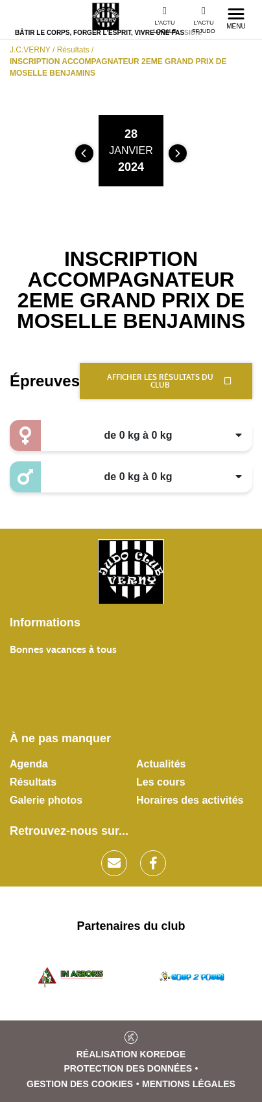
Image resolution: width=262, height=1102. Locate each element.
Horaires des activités (189, 800)
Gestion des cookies (80, 1084)
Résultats (33, 782)
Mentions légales (188, 1084)
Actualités (160, 763)
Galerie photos (46, 800)
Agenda (29, 763)
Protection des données (128, 1068)
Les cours (160, 782)
